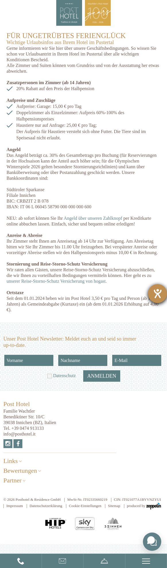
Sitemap (114, 506)
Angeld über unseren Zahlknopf (93, 218)
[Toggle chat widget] (152, 542)
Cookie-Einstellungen (85, 506)
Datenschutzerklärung (46, 506)
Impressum (14, 506)
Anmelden (101, 376)
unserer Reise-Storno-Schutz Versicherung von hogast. (57, 281)
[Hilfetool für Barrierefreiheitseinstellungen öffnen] (157, 293)
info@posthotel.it (19, 434)
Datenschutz (64, 375)
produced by (144, 506)
